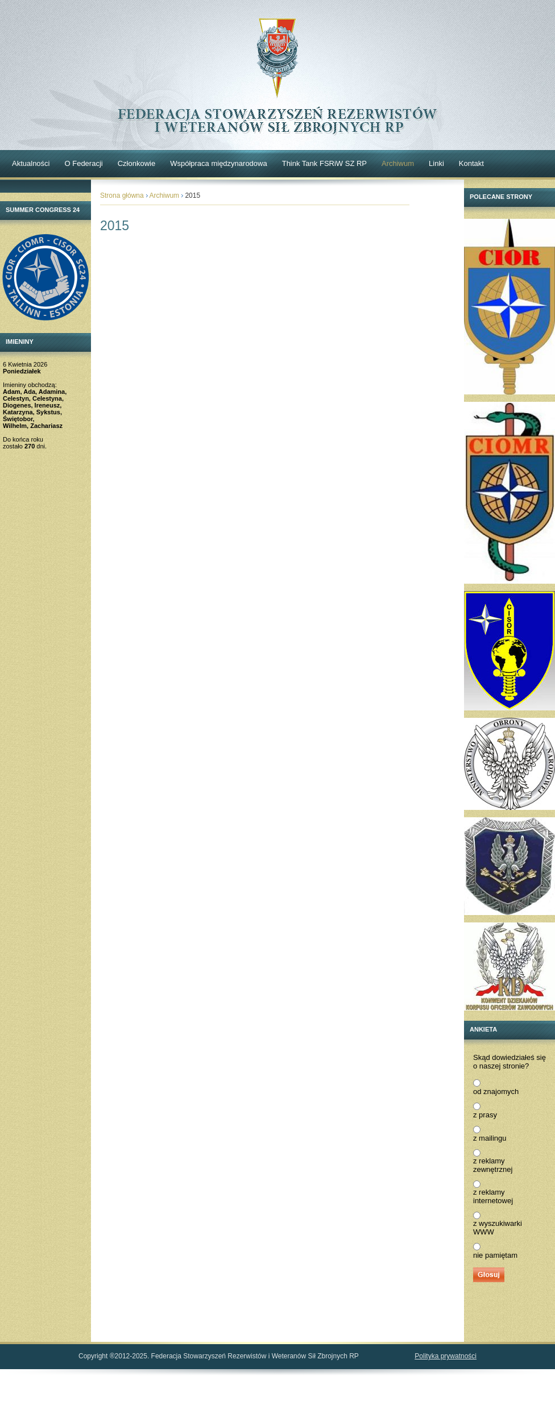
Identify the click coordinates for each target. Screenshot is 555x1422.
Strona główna (122, 195)
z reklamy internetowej (493, 1196)
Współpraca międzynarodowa (218, 163)
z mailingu (490, 1138)
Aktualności (30, 163)
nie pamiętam (495, 1255)
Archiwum (398, 163)
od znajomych (496, 1091)
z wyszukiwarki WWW (497, 1227)
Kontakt (471, 163)
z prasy (485, 1115)
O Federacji (83, 163)
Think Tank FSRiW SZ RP (324, 163)
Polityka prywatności (446, 1356)
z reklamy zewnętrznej (492, 1165)
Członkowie (136, 163)
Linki (436, 163)
